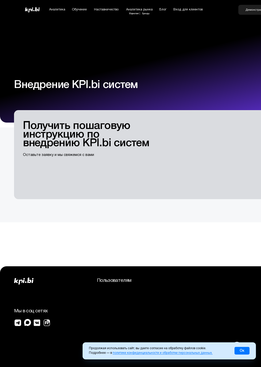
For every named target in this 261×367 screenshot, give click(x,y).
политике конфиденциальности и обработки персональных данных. (163, 352)
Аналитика (57, 9)
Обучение (79, 9)
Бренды (145, 14)
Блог (162, 9)
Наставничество (106, 9)
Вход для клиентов (188, 9)
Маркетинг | (134, 14)
